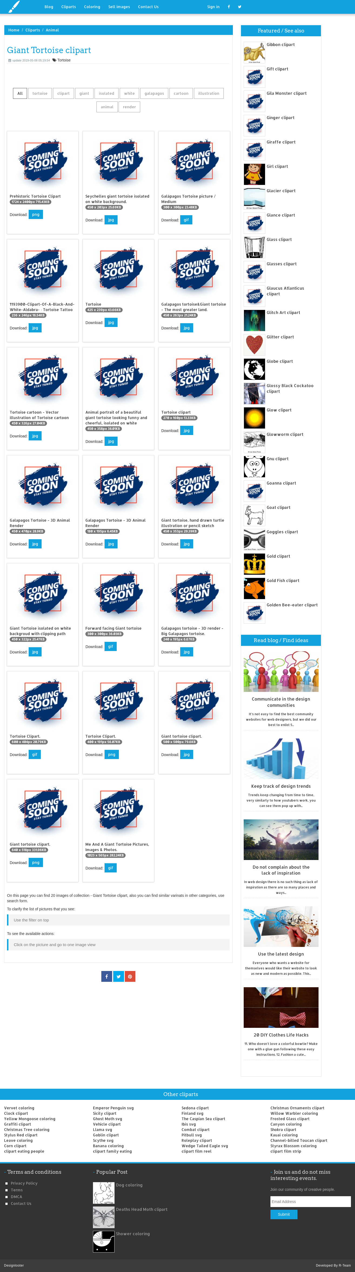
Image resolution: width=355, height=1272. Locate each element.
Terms (17, 1190)
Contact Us (148, 6)
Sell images (119, 6)
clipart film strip (285, 1151)
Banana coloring (108, 1145)
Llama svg (102, 1129)
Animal (52, 30)
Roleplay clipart (197, 1140)
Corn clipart (15, 1145)
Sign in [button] (213, 6)
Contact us (21, 1203)
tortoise (40, 93)
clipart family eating (112, 1151)
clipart (63, 93)
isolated (106, 93)
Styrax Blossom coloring (293, 1145)
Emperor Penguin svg (113, 1108)
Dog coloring (129, 1185)
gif (186, 219)
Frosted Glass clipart (290, 1118)
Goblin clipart (106, 1135)
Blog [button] (49, 6)
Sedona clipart (195, 1108)
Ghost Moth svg (107, 1118)
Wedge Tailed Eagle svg (205, 1145)
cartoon (181, 93)
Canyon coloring (286, 1124)
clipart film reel (197, 1151)
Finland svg (192, 1113)
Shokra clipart (283, 1129)
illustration (208, 93)
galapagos (154, 93)
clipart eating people (24, 1151)
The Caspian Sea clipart (203, 1118)
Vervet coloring (19, 1108)
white (129, 93)
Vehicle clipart (107, 1124)
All (20, 93)
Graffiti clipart (17, 1124)
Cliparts (68, 6)
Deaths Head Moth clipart (142, 1209)
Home (13, 30)
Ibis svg (189, 1124)
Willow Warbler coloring (294, 1113)
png (35, 214)
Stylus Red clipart (21, 1135)
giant (84, 93)
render (129, 106)
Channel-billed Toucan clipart (298, 1140)
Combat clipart (196, 1129)
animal (107, 106)
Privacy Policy (24, 1183)
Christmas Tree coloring (26, 1129)
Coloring (92, 6)
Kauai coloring (284, 1135)
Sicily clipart (104, 1113)
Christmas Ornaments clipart (297, 1108)
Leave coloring (18, 1140)
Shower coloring (133, 1233)
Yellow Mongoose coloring (29, 1118)
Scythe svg (103, 1140)
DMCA (16, 1196)
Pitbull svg (192, 1135)
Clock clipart (16, 1113)
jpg (111, 219)
